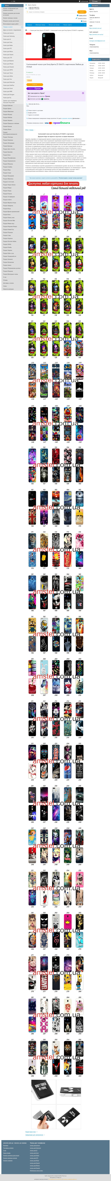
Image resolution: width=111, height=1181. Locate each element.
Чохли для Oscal (8, 88)
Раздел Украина (7, 120)
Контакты (5, 1145)
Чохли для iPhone (8, 64)
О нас (4, 277)
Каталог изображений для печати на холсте (10, 9)
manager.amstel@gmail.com (97, 41)
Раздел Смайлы (7, 167)
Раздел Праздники (8, 176)
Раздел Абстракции (8, 143)
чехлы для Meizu (34, 1160)
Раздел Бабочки (7, 105)
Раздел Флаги (7, 129)
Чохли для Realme (8, 61)
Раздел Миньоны (8, 164)
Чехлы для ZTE (7, 57)
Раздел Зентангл (8, 259)
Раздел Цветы (7, 108)
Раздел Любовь (7, 117)
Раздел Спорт (7, 173)
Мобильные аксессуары (36, 1170)
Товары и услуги (7, 27)
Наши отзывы (6, 1153)
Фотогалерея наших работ (10, 24)
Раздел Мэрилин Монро (10, 226)
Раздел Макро (7, 188)
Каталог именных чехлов (10, 18)
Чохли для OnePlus (8, 85)
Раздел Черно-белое (9, 185)
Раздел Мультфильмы (9, 158)
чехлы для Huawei (35, 1168)
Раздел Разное (7, 194)
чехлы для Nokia (34, 1155)
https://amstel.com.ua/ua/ (96, 34)
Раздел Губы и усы (8, 253)
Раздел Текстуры (8, 137)
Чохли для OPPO (8, 70)
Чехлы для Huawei (8, 67)
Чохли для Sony (7, 42)
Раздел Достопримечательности (10, 133)
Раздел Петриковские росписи (12, 268)
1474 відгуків (84, 1)
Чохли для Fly (7, 97)
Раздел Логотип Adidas (9, 241)
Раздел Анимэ (7, 265)
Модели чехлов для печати (11, 21)
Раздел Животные (8, 111)
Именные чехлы (40, 25)
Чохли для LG (7, 39)
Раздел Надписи (8, 238)
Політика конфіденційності (70, 1179)
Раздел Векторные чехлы (10, 274)
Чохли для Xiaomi (8, 54)
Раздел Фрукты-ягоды (9, 202)
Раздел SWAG (7, 244)
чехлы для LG (33, 1150)
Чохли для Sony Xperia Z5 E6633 (39, 30)
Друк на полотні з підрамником (12, 30)
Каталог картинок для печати (11, 1155)
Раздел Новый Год (8, 229)
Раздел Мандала (8, 271)
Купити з (35, 88)
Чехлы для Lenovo (8, 33)
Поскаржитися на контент (55, 1179)
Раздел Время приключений (11, 211)
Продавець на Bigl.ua (55, 1177)
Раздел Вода (7, 208)
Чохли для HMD (7, 91)
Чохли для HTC (7, 48)
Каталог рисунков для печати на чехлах (11, 14)
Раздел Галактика (8, 140)
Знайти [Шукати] (82, 12)
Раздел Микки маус (8, 223)
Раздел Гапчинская (8, 262)
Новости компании (8, 289)
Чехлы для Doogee (8, 94)
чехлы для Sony (34, 1153)
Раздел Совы (7, 235)
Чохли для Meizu (8, 51)
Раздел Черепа (7, 250)
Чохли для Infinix (8, 76)
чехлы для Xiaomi (35, 1163)
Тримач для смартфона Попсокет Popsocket (10, 101)
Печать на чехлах (54, 25)
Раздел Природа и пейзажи (11, 123)
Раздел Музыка (7, 114)
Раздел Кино (7, 155)
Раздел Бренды (7, 146)
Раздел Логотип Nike (9, 220)
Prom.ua (64, 1176)
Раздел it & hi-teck (8, 182)
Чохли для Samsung (9, 36)
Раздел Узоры (7, 191)
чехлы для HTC (34, 1158)
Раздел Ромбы (7, 247)
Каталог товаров (7, 1160)
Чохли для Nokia (8, 45)
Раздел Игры (7, 170)
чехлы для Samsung (35, 1148)
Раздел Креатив (7, 152)
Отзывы (5, 280)
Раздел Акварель (8, 205)
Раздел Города (7, 126)
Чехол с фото (67, 25)
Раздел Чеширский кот (9, 256)
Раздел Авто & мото (9, 149)
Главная (29, 25)
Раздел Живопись (8, 179)
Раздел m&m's (7, 199)
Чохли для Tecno (8, 73)
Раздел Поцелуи (8, 232)
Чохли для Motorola (9, 82)
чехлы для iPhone (35, 1165)
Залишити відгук (82, 18)
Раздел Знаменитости (9, 161)
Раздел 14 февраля (9, 197)
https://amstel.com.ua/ (95, 28)
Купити (35, 84)
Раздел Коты (6, 214)
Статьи (5, 286)
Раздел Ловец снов (8, 217)
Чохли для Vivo (7, 79)
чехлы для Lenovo (35, 1145)
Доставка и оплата (8, 283)
